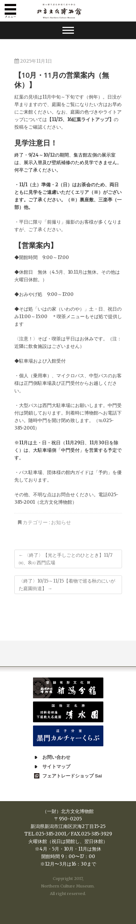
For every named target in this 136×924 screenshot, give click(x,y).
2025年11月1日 (33, 61)
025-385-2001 (51, 834)
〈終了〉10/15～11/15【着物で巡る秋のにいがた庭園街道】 (67, 585)
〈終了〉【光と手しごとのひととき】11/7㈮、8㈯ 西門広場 (65, 559)
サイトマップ (56, 766)
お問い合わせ (56, 757)
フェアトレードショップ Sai (72, 776)
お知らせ (61, 522)
